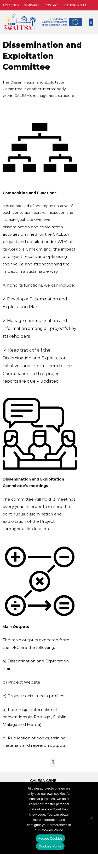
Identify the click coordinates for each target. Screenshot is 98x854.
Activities (11, 5)
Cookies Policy (50, 846)
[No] (91, 818)
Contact (51, 5)
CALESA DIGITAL (76, 5)
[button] (91, 22)
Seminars (31, 5)
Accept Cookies (50, 838)
